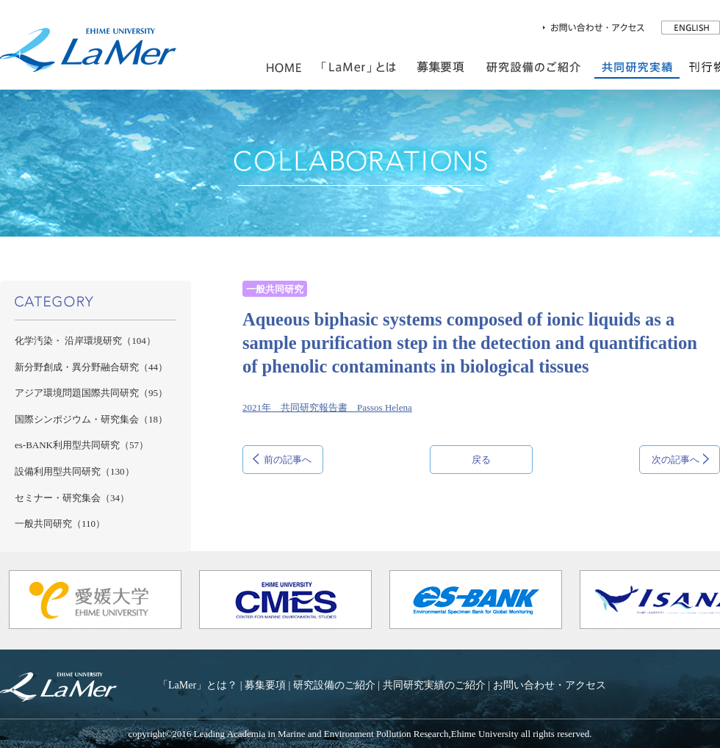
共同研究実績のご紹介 (434, 685)
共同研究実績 (637, 67)
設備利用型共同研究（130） (74, 471)
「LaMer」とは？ (197, 685)
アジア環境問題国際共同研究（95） (91, 392)
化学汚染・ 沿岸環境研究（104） (85, 340)
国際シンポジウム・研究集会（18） (91, 419)
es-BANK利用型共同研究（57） (81, 444)
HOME (283, 67)
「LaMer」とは (358, 67)
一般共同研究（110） (60, 523)
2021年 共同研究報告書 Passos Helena (327, 407)
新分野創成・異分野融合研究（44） (91, 367)
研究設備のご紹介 (533, 67)
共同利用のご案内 (441, 67)
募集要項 (265, 685)
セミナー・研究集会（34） (72, 497)
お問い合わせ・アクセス (549, 685)
